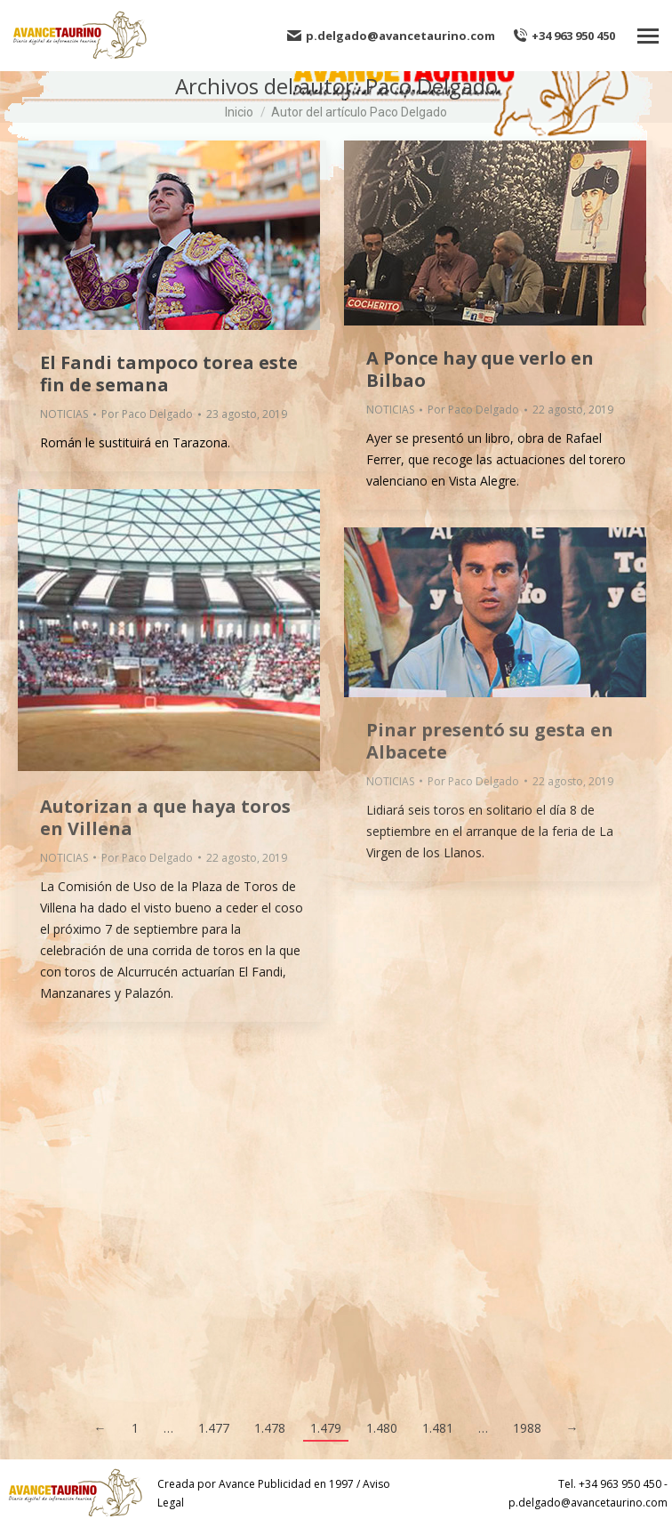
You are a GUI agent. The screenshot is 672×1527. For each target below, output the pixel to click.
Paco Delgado (431, 85)
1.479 (325, 1427)
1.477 (213, 1427)
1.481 (437, 1427)
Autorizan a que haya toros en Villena (165, 817)
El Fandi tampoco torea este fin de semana (169, 373)
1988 (527, 1427)
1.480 (381, 1427)
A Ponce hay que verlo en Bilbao (480, 369)
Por (147, 414)
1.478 (269, 1427)
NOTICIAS (64, 414)
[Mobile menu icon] (648, 36)
